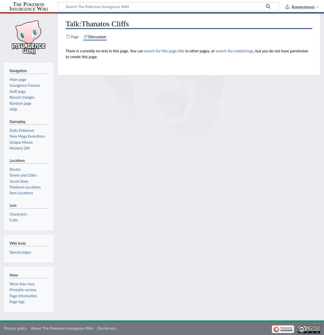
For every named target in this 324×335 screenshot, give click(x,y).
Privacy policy (15, 328)
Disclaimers (106, 328)
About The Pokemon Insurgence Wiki (62, 328)
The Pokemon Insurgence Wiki (28, 6)
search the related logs (235, 51)
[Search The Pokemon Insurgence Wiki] (168, 6)
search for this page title (164, 51)
